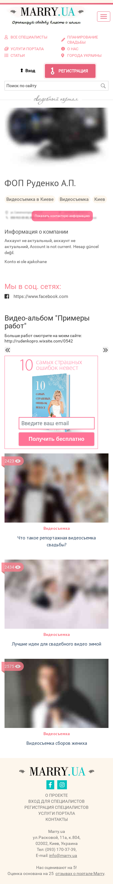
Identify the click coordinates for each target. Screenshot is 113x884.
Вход (30, 70)
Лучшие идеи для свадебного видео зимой (56, 644)
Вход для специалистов (56, 801)
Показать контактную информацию (62, 216)
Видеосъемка (56, 528)
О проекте (56, 795)
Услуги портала (56, 813)
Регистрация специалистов (56, 807)
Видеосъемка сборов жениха (56, 743)
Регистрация (73, 71)
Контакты (57, 819)
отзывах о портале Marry (79, 873)
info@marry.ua (63, 855)
